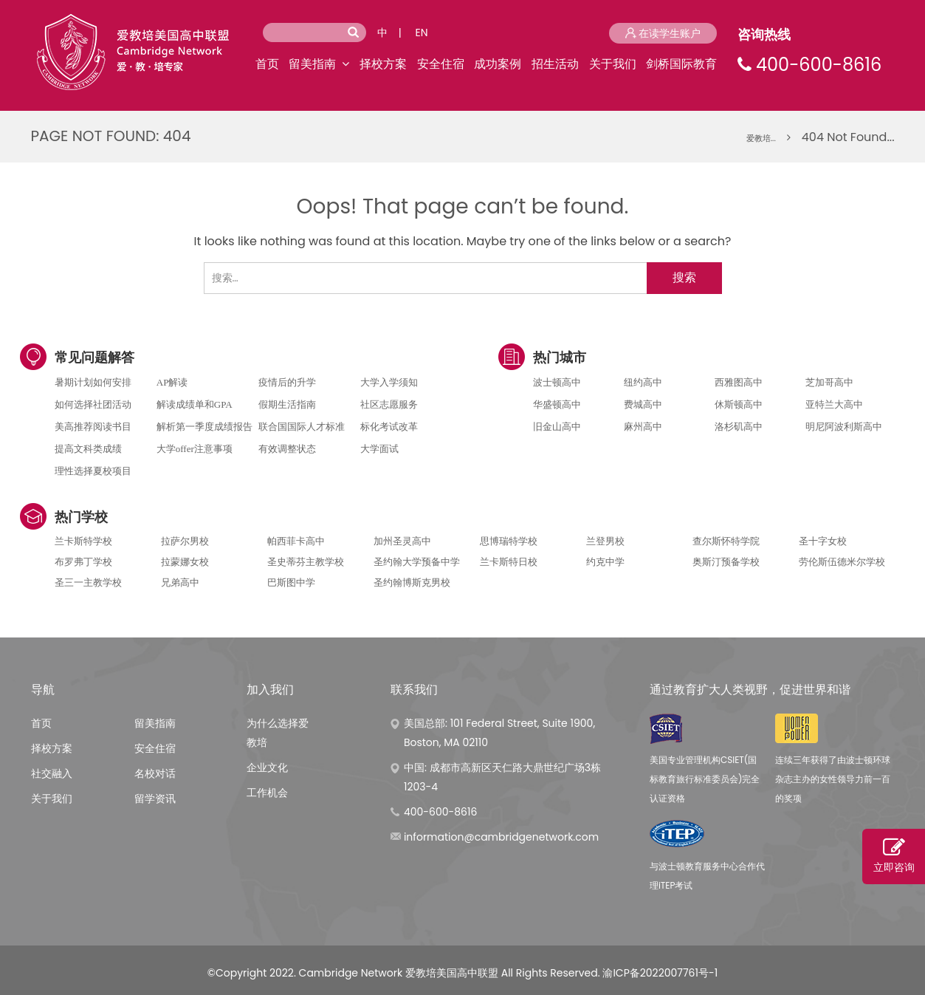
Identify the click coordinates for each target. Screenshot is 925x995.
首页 (267, 63)
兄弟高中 (180, 582)
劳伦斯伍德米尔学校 (842, 561)
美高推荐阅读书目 (93, 426)
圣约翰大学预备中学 (417, 561)
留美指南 (312, 63)
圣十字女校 (823, 541)
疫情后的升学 (287, 382)
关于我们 (612, 63)
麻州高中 (643, 426)
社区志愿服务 (389, 404)
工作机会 (267, 792)
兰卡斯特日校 (508, 561)
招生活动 (555, 63)
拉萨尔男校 (185, 541)
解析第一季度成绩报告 (204, 426)
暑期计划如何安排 (93, 382)
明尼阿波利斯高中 (843, 426)
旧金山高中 (557, 426)
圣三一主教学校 (88, 582)
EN (422, 32)
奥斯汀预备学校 (726, 561)
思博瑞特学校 (508, 541)
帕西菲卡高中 (296, 541)
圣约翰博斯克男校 (412, 582)
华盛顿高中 (557, 404)
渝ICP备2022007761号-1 (660, 972)
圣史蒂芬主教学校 (305, 561)
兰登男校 (605, 541)
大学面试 (379, 448)
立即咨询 (893, 855)
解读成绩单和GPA (195, 404)
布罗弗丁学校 (83, 561)
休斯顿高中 (739, 404)
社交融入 (51, 773)
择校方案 (383, 63)
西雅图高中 (739, 382)
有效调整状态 (287, 448)
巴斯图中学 (291, 582)
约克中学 (605, 561)
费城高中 (643, 404)
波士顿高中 (557, 382)
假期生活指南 (287, 404)
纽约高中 (643, 382)
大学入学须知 (389, 382)
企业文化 (267, 767)
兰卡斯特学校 (83, 541)
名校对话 (155, 773)
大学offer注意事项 (195, 448)
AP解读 (172, 382)
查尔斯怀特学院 (726, 541)
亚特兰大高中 (834, 404)
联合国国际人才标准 (301, 426)
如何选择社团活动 (93, 404)
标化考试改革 (389, 426)
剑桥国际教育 (681, 63)
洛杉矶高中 (739, 426)
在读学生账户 (663, 33)
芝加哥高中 (829, 382)
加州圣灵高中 (402, 541)
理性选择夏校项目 (93, 470)
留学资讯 (155, 798)
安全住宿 (440, 63)
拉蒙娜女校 (185, 561)
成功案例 (497, 63)
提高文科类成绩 (88, 448)
